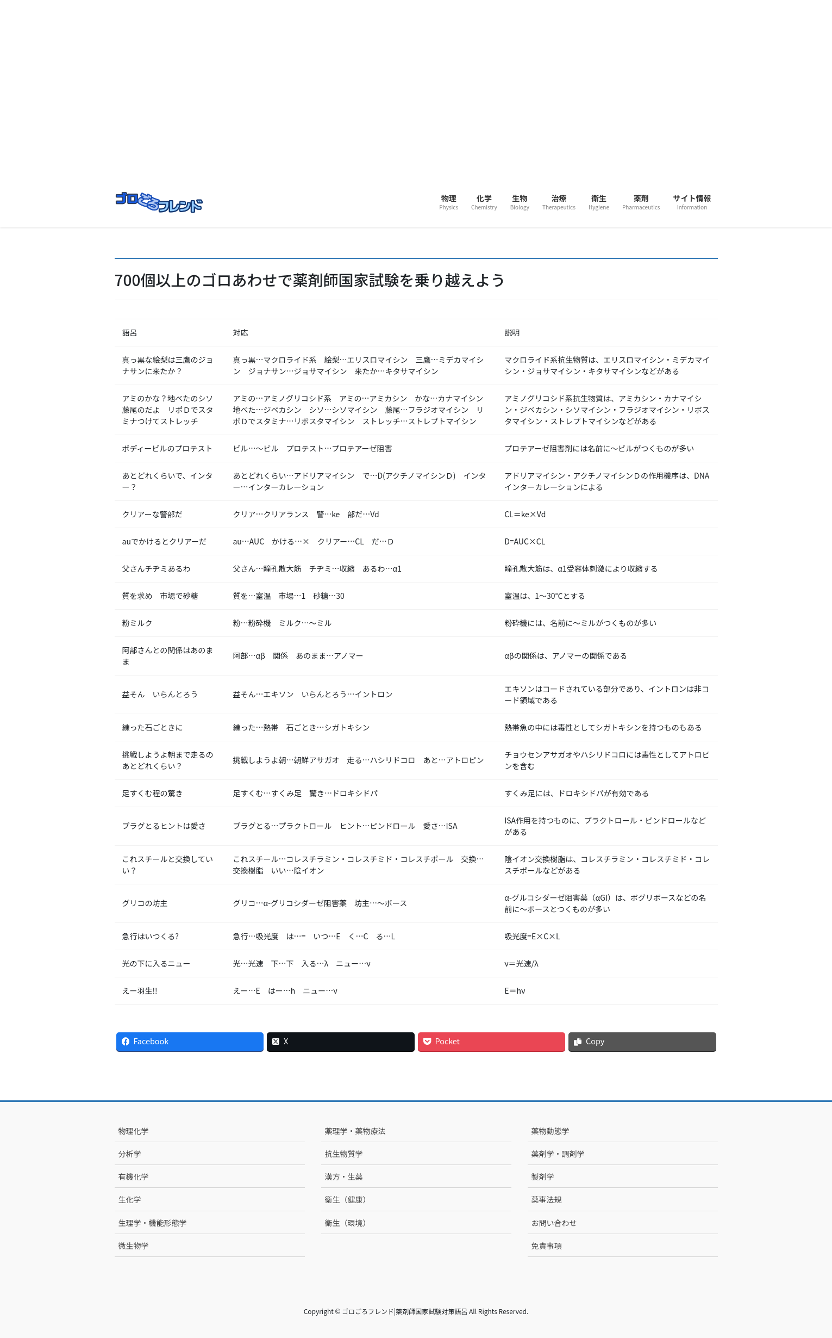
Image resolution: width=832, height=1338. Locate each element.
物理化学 (133, 1130)
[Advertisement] (416, 103)
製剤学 (542, 1176)
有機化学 (133, 1176)
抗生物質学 (344, 1153)
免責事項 (546, 1245)
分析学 (129, 1153)
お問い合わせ (554, 1222)
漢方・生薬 (344, 1176)
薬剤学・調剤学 (558, 1153)
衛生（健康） (348, 1199)
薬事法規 (546, 1199)
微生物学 (133, 1245)
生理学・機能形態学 (152, 1222)
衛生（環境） (348, 1222)
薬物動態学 (550, 1130)
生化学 (129, 1199)
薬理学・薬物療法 (355, 1130)
